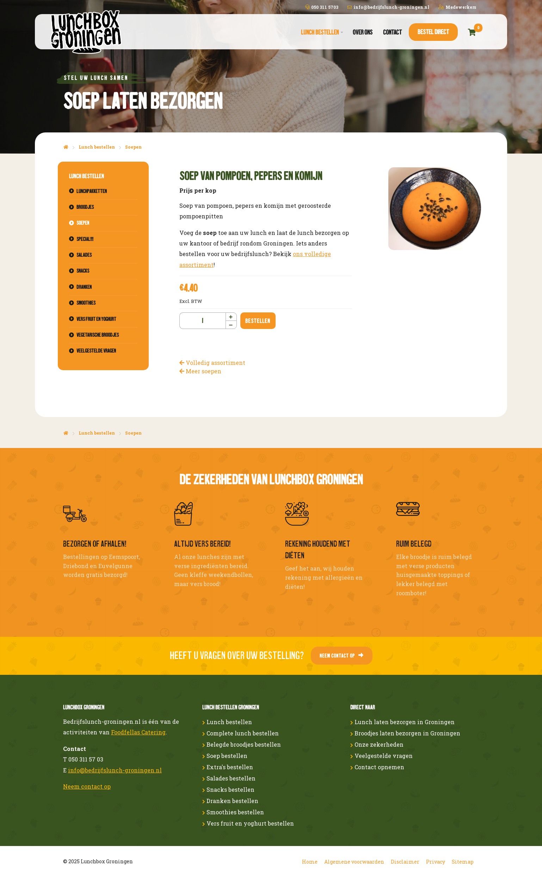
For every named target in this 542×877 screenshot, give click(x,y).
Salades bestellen (228, 778)
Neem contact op (342, 655)
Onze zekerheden (377, 744)
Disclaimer (405, 861)
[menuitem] (321, 32)
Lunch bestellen (320, 32)
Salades (84, 255)
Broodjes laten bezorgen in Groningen (405, 733)
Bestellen (257, 320)
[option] (435, 208)
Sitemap (463, 861)
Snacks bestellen (228, 789)
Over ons (362, 32)
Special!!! (84, 239)
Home (310, 861)
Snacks (82, 271)
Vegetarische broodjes (97, 335)
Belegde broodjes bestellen (241, 744)
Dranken (84, 287)
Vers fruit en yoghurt (96, 319)
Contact (392, 32)
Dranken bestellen (230, 800)
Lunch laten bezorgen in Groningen (402, 722)
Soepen (133, 147)
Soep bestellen (224, 755)
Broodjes (85, 207)
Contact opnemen (377, 767)
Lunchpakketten (91, 191)
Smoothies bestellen (233, 812)
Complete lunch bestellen (240, 733)
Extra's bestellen (227, 767)
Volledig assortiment (212, 362)
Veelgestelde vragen (96, 351)
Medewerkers (457, 7)
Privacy (435, 861)
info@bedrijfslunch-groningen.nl (388, 7)
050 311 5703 (321, 7)
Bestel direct (433, 32)
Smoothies (86, 303)
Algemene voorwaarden (354, 861)
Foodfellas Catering (138, 732)
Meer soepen (200, 371)
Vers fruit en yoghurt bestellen (248, 823)
